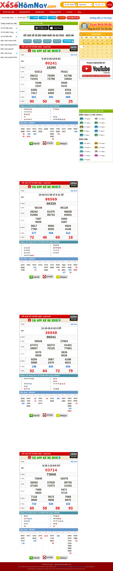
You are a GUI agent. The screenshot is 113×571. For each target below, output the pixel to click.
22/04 (47, 41)
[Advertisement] (48, 163)
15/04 (37, 41)
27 (87, 40)
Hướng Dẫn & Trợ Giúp (101, 18)
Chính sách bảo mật (78, 566)
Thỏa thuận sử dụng (63, 566)
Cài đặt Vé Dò (73, 18)
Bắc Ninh (74, 55)
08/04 (27, 41)
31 (106, 40)
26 (83, 40)
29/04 (57, 41)
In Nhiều (61, 18)
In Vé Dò (49, 143)
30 (102, 40)
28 (92, 40)
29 (97, 40)
